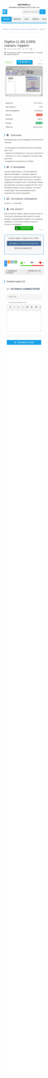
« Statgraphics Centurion (11, 272)
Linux (26, 19)
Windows (17, 19)
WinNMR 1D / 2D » (34, 272)
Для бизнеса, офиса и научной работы (24, 29)
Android (35, 19)
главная (6, 19)
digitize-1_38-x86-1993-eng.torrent (24, 243)
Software (6, 29)
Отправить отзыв (24, 998)
